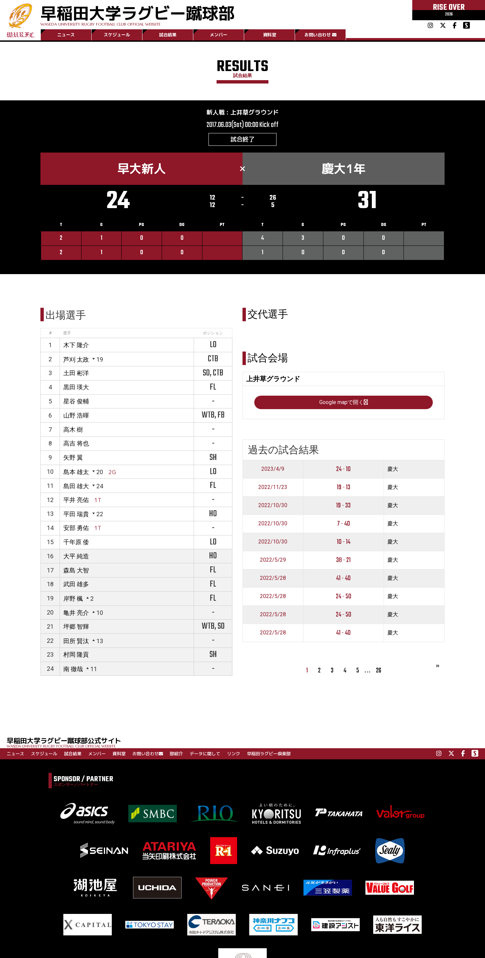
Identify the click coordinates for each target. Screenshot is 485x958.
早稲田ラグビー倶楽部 (269, 754)
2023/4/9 (272, 469)
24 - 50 (343, 596)
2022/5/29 (273, 560)
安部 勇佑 (76, 527)
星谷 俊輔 (76, 401)
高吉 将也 (76, 443)
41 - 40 (343, 578)
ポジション (213, 333)
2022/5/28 (273, 578)
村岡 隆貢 (76, 654)
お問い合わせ (320, 35)
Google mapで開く (343, 402)
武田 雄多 (76, 584)
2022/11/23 (272, 487)
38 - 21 (343, 560)
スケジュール (117, 35)
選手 (67, 333)
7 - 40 (343, 524)
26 (378, 670)
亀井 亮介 (76, 612)
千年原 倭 (76, 542)
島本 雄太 (76, 471)
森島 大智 (76, 570)
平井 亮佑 (76, 499)
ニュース (66, 35)
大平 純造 (76, 556)
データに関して (205, 754)
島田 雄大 (76, 486)
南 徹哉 (73, 668)
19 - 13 (343, 487)
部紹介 (176, 754)
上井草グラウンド (254, 112)
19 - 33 (343, 505)
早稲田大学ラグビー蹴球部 (137, 14)
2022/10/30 (272, 505)
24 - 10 (343, 469)
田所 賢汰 (76, 641)
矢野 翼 (73, 457)
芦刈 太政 (76, 359)
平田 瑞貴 (76, 514)
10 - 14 (343, 542)
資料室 (269, 35)
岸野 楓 (73, 598)
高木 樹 (73, 429)
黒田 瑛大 (76, 387)
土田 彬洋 (76, 372)
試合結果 (167, 35)
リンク (233, 754)
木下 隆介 (76, 345)
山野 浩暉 (76, 415)
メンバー (218, 35)
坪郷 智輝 (76, 626)
